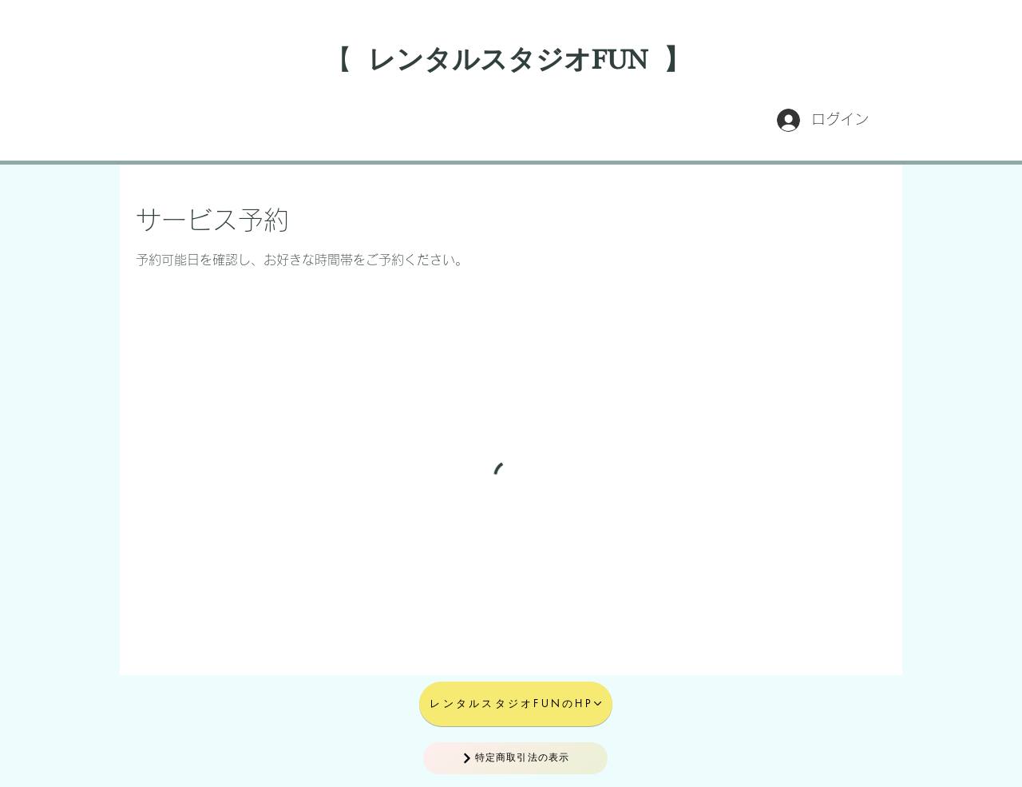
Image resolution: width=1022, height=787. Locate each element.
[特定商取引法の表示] (515, 758)
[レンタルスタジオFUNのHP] (515, 704)
